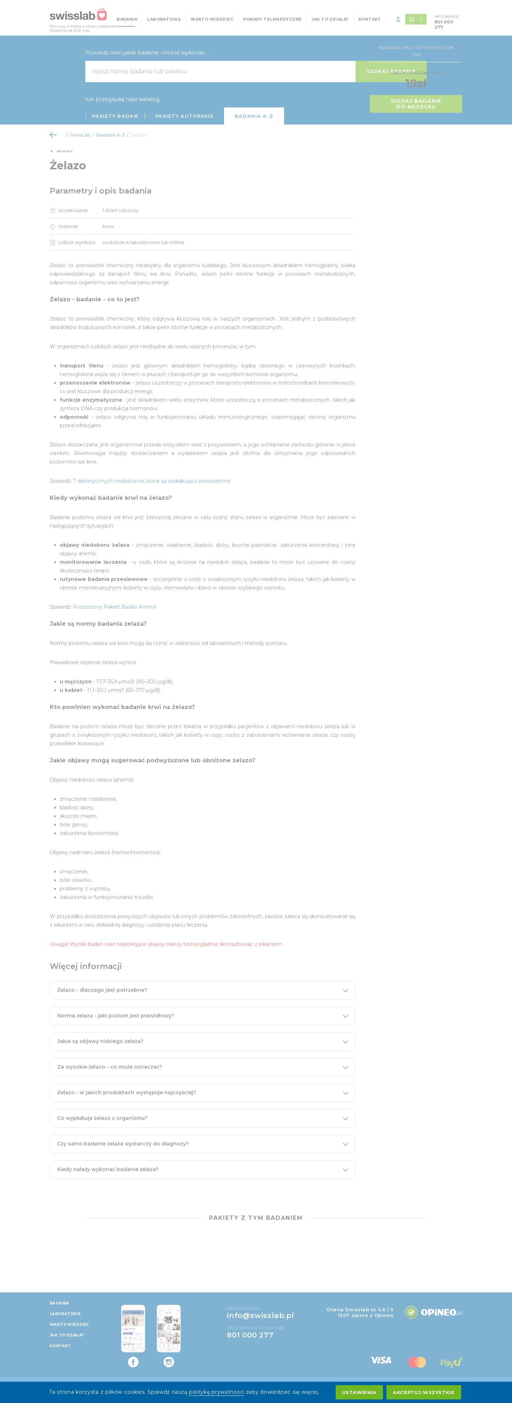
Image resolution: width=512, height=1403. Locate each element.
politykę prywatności (216, 1392)
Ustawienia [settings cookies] (359, 1392)
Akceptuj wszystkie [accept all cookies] (424, 1392)
